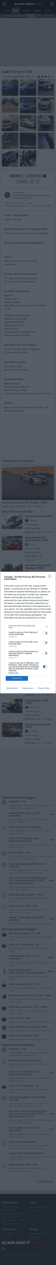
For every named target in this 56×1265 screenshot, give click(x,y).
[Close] (50, 577)
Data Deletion (12, 688)
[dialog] (28, 632)
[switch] (45, 633)
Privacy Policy (44, 688)
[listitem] (28, 627)
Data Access (27, 688)
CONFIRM (17, 678)
